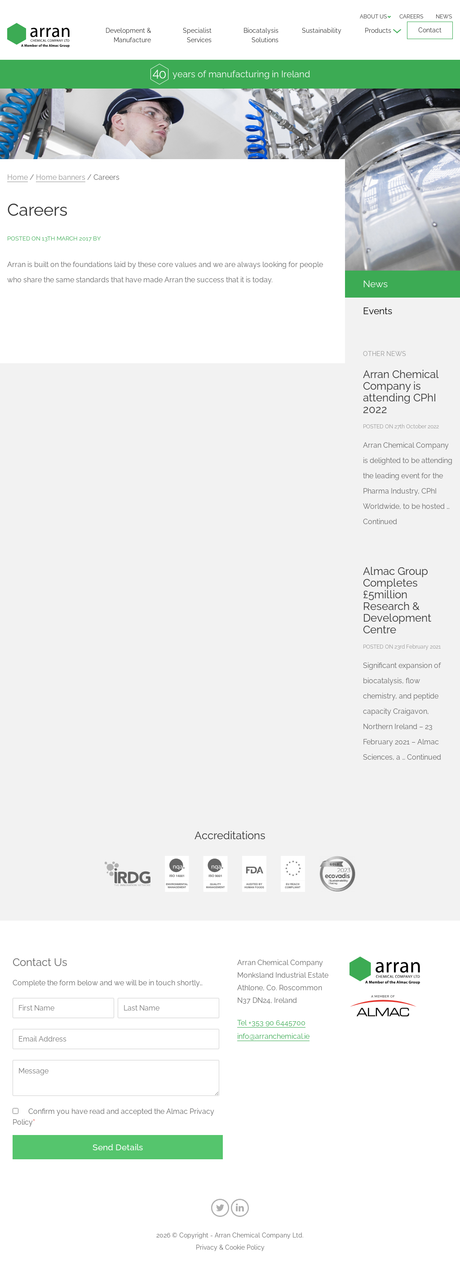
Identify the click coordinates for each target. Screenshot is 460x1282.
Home (17, 177)
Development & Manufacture (128, 35)
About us (373, 16)
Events (377, 310)
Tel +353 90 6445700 (271, 1023)
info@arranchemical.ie (273, 1037)
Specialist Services (197, 35)
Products (378, 30)
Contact (430, 30)
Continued (380, 521)
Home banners (60, 177)
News (444, 16)
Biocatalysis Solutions (261, 35)
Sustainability (321, 30)
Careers (411, 16)
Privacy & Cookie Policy (230, 1247)
